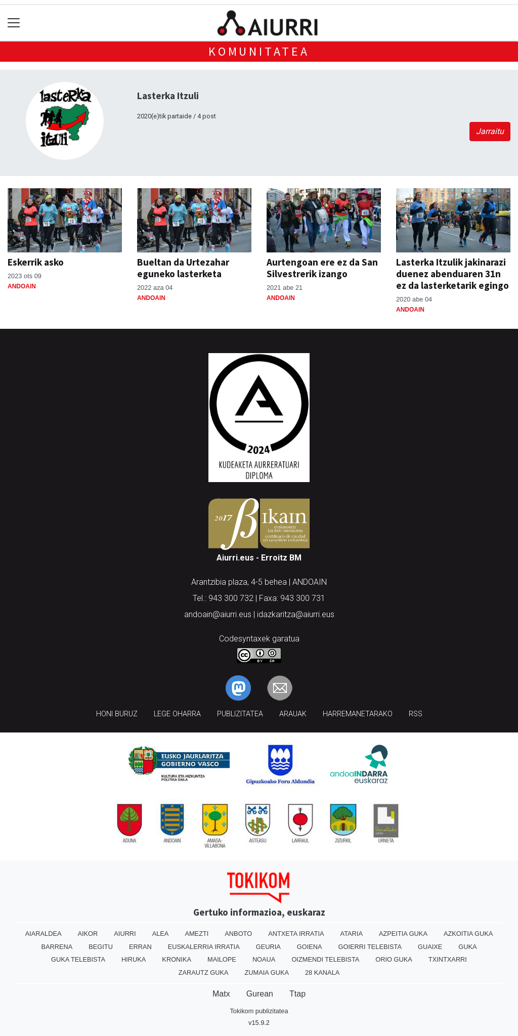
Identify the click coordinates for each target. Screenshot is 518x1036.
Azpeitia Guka (403, 933)
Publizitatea (240, 714)
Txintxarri (447, 959)
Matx (221, 993)
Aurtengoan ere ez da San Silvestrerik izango (322, 268)
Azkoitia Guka (468, 933)
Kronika (176, 959)
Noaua (264, 959)
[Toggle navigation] (14, 23)
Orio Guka (393, 959)
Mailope (221, 959)
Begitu (101, 947)
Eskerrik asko (36, 262)
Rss (415, 714)
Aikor (87, 933)
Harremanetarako (358, 714)
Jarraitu (490, 131)
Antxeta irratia (296, 933)
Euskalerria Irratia (204, 947)
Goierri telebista (370, 947)
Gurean (259, 993)
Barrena (56, 947)
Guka (467, 947)
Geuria (268, 947)
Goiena (309, 947)
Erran (140, 947)
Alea (160, 933)
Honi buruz (117, 714)
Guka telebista (78, 959)
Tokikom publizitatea (259, 1011)
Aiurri (125, 933)
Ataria (351, 933)
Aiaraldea (43, 933)
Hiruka (133, 959)
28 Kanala (322, 972)
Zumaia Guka (267, 972)
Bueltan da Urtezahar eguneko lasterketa (183, 268)
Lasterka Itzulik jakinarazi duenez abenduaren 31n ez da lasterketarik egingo (452, 273)
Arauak (293, 714)
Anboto (238, 933)
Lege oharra (177, 714)
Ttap (297, 993)
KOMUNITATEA (259, 51)
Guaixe (430, 947)
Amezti (196, 933)
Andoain (22, 286)
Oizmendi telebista (325, 959)
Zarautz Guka (204, 972)
